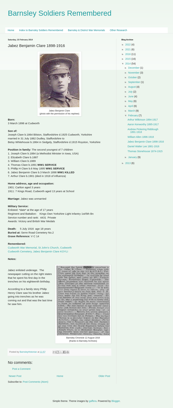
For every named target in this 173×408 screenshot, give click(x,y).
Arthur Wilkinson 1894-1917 (143, 119)
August (132, 86)
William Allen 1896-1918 (141, 137)
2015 (128, 58)
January (133, 157)
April (131, 106)
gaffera (92, 401)
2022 (128, 44)
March (132, 110)
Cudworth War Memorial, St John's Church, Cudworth (40, 247)
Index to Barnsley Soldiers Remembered (41, 30)
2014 (128, 63)
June (131, 96)
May (130, 101)
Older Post (104, 376)
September (134, 82)
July (130, 91)
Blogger (115, 401)
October (133, 77)
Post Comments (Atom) (35, 381)
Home (11, 30)
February (133, 115)
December (134, 67)
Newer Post (15, 376)
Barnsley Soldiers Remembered (59, 13)
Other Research (118, 30)
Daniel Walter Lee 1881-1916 (143, 146)
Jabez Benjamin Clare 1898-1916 (146, 141)
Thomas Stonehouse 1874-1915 (145, 151)
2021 (128, 49)
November (134, 72)
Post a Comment (21, 368)
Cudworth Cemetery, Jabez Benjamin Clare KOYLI (38, 251)
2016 (128, 54)
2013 (128, 163)
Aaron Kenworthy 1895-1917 (143, 124)
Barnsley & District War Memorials (86, 30)
